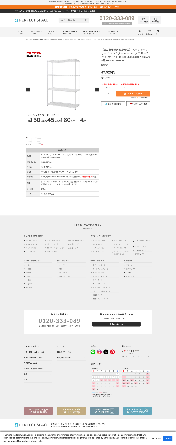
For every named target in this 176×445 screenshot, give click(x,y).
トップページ (30, 39)
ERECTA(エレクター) (41, 39)
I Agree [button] (168, 438)
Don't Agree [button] (156, 438)
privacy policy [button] (37, 441)
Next (97, 89)
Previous (28, 89)
